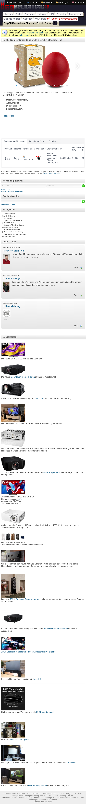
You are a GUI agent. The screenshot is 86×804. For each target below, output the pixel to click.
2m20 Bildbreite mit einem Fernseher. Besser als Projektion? (28, 652)
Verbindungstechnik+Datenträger (15, 234)
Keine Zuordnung (9, 236)
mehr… (37, 257)
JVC (3, 472)
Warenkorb (42, 19)
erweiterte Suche (8, 205)
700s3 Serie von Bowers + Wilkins (25, 599)
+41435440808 (76, 794)
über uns (8, 14)
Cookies (36, 798)
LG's (19, 499)
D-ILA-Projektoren (51, 472)
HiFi (52, 14)
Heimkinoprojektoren (37, 786)
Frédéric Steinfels (13, 250)
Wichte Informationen (36, 33)
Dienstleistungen (12, 19)
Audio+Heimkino (9, 216)
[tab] (14, 141)
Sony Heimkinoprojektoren (23, 377)
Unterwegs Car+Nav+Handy (13, 232)
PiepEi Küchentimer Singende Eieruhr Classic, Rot (31, 23)
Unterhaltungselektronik (12, 230)
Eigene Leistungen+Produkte (13, 220)
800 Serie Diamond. (45, 712)
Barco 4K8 (39, 398)
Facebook (6, 798)
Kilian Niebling (11, 306)
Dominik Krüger (12, 278)
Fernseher (29, 14)
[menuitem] (15, 2)
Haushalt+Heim (9, 223)
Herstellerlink (8, 116)
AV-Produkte (8, 218)
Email (76, 267)
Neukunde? (6, 189)
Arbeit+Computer (9, 214)
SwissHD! (37, 679)
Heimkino (42, 14)
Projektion (61, 14)
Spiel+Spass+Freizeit (11, 227)
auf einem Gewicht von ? (52, 174)
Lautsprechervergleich (19, 739)
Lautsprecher (75, 14)
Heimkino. (72, 763)
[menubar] (45, 2)
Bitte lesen (23, 35)
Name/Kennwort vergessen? (12, 191)
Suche (18, 14)
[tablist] (43, 153)
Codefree (27, 19)
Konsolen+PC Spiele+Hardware (14, 225)
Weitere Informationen (43, 802)
